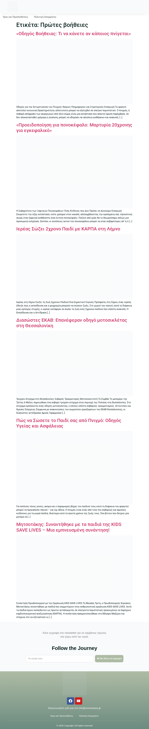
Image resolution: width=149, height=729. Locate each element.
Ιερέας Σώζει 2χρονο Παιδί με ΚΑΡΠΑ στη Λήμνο (68, 229)
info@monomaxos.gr (90, 708)
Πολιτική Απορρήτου (45, 17)
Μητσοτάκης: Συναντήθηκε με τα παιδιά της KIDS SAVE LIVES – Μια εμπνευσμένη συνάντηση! (68, 527)
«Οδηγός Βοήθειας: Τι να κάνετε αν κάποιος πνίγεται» (73, 33)
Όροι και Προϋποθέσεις (15, 17)
